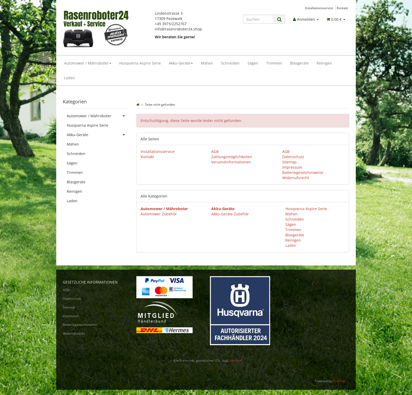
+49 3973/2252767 (171, 23)
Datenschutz (293, 156)
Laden (69, 77)
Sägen (253, 63)
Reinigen (324, 63)
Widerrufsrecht (295, 177)
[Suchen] (258, 19)
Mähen (207, 63)
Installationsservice (319, 8)
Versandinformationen (231, 161)
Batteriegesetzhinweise (302, 172)
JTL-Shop (339, 381)
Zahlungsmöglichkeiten (231, 156)
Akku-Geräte (181, 63)
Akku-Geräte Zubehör (230, 213)
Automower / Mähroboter (87, 63)
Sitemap (289, 161)
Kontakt (342, 8)
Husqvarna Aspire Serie (140, 63)
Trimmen (274, 63)
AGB (215, 151)
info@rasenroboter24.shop (178, 28)
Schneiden (230, 63)
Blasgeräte (299, 63)
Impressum (292, 167)
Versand (236, 360)
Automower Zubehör (159, 213)
